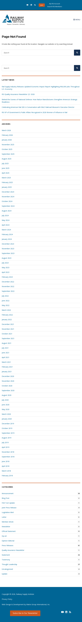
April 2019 (5, 447)
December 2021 (8, 324)
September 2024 (8, 206)
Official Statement (9, 531)
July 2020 (5, 400)
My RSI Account (54, 4)
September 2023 (8, 253)
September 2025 (8, 154)
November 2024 (8, 196)
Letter (4, 517)
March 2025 (6, 178)
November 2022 (8, 286)
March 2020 (6, 414)
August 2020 (6, 395)
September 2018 (8, 457)
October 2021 (7, 334)
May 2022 (5, 305)
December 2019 (8, 423)
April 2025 (5, 173)
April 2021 (5, 357)
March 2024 (6, 230)
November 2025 (8, 144)
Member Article (7, 522)
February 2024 (7, 234)
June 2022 (5, 300)
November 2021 (8, 329)
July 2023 (5, 263)
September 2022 (8, 291)
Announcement (7, 493)
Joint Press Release (9, 507)
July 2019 (5, 442)
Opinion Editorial (8, 541)
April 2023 (5, 272)
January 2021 (7, 371)
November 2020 (8, 381)
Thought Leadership (9, 564)
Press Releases (7, 545)
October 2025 (7, 149)
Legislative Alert (8, 512)
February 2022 (7, 315)
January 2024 (7, 239)
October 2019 (7, 428)
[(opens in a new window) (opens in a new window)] (58, 613)
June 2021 (5, 352)
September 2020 (8, 390)
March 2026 (6, 130)
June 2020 (5, 405)
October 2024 (7, 201)
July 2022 (5, 296)
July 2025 (5, 163)
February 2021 (7, 367)
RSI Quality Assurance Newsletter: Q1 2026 (18, 94)
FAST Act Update (8, 503)
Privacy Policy (7, 599)
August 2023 (6, 258)
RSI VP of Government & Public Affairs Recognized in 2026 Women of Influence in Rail (34, 112)
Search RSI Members (54, 6)
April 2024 (5, 225)
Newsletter (6, 526)
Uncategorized (7, 569)
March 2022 (6, 310)
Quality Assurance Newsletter (13, 550)
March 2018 (6, 471)
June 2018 (5, 461)
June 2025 (5, 168)
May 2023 (5, 267)
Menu (76, 19)
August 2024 (6, 211)
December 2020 (8, 376)
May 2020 (5, 409)
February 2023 (7, 277)
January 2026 (7, 140)
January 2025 (7, 187)
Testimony (6, 560)
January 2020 (7, 419)
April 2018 (5, 466)
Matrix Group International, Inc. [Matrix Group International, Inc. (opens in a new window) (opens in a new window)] (38, 604)
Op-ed (4, 536)
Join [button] (41, 5)
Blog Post (5, 498)
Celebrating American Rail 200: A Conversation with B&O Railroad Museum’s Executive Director (38, 107)
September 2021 (8, 338)
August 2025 (6, 159)
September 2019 (8, 433)
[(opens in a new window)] (23, 5)
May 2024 (5, 220)
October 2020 (7, 386)
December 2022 (8, 282)
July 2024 (5, 215)
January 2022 (7, 319)
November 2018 (8, 452)
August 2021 (6, 343)
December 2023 (8, 244)
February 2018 (7, 475)
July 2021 (5, 348)
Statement (6, 555)
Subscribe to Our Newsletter (25, 613)
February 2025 (7, 182)
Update (4, 574)
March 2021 (6, 362)
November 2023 (8, 248)
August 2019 (6, 438)
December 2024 (8, 192)
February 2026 (7, 135)
